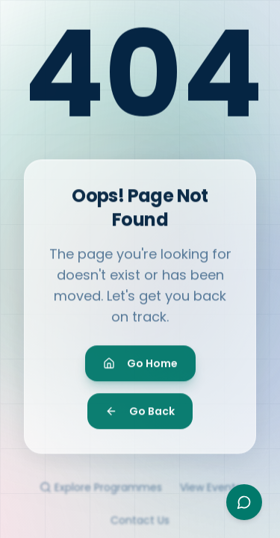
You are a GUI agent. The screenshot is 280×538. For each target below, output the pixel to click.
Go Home (140, 368)
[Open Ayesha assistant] (244, 502)
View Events (210, 494)
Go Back (140, 416)
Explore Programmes (101, 494)
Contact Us (140, 527)
